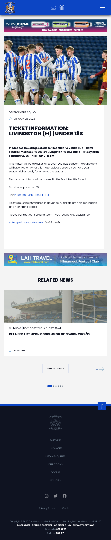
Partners (56, 440)
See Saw (61, 529)
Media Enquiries (55, 456)
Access (55, 472)
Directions (55, 464)
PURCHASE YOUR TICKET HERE (32, 195)
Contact (67, 508)
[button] (100, 369)
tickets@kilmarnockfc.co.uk (26, 222)
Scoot (60, 533)
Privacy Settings (83, 525)
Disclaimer (23, 525)
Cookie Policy (62, 525)
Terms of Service (42, 525)
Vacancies (56, 448)
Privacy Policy (47, 508)
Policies (55, 480)
